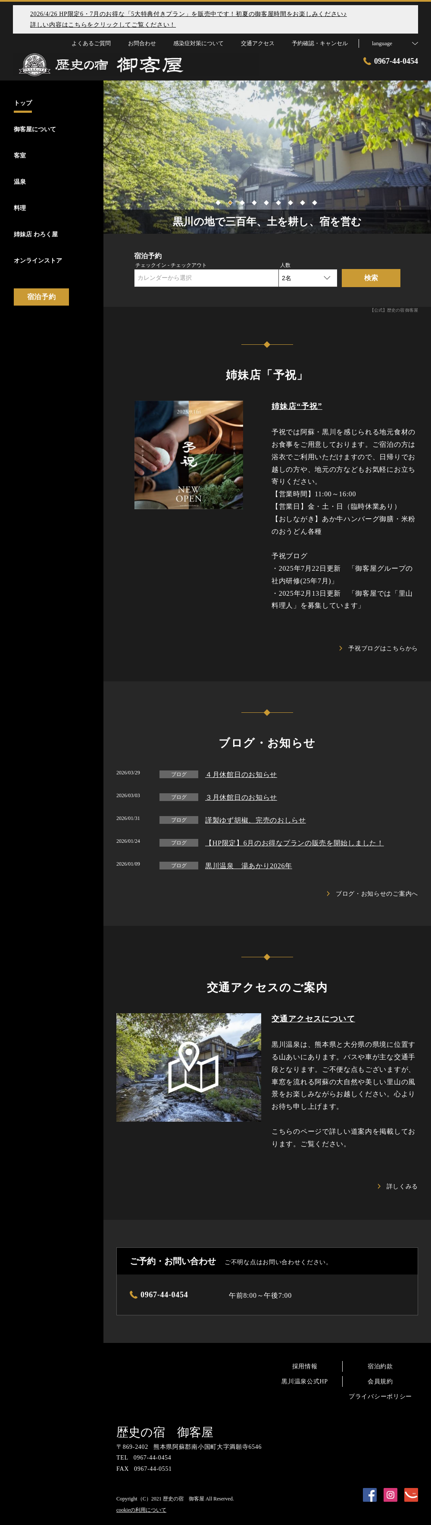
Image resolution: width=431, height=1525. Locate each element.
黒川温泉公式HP (304, 1381)
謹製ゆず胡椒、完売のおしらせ (255, 820)
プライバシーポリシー (380, 1396)
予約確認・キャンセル (320, 43)
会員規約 (380, 1381)
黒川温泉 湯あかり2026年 (248, 865)
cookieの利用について (141, 1510)
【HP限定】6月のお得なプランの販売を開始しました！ (294, 843)
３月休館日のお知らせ (241, 797)
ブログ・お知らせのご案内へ (372, 894)
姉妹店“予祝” (297, 406)
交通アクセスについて (313, 1019)
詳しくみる (398, 1186)
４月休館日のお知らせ (241, 774)
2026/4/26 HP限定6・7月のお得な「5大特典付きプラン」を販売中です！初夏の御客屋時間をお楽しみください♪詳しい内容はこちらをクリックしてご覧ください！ (188, 19)
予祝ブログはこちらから (379, 648)
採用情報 (305, 1366)
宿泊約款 (380, 1366)
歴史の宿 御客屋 (164, 1432)
